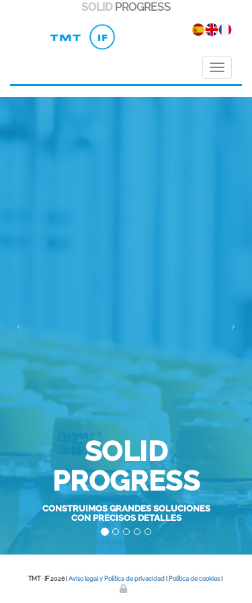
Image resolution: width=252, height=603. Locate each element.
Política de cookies (194, 578)
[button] (19, 326)
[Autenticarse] (124, 588)
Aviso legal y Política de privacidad (117, 578)
